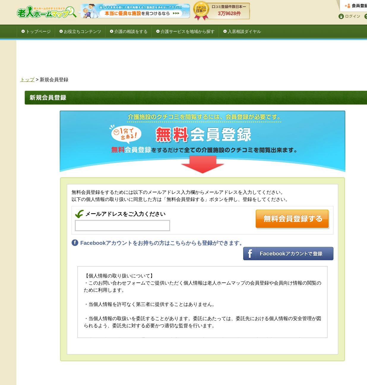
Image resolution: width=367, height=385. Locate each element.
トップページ (38, 31)
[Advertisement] (200, 60)
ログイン (348, 16)
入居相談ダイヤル (244, 31)
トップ (27, 79)
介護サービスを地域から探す (188, 31)
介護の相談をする (131, 31)
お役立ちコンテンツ (82, 31)
